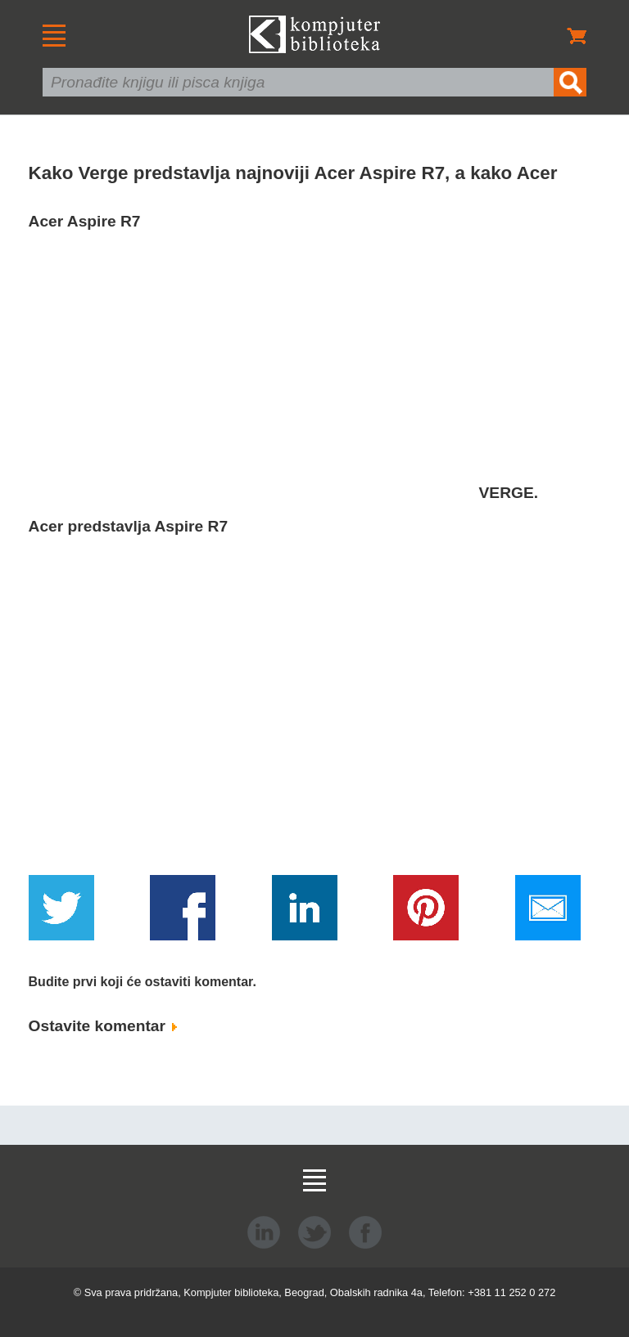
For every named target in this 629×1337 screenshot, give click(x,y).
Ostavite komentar (103, 1025)
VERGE (506, 492)
